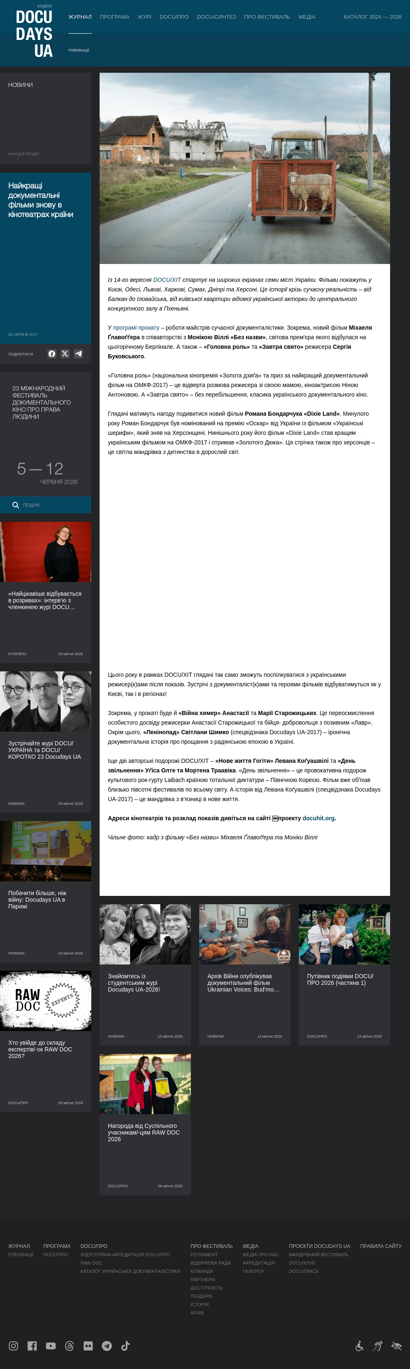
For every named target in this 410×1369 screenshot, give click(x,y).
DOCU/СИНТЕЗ (216, 17)
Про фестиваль (267, 17)
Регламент (204, 1254)
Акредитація (259, 1262)
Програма (114, 17)
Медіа (306, 17)
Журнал (80, 17)
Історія (199, 1304)
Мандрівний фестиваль (318, 1254)
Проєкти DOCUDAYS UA (319, 1246)
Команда (201, 1271)
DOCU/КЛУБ (302, 1262)
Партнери (202, 1279)
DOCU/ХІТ (167, 279)
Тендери (201, 1296)
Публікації (78, 50)
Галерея (253, 1271)
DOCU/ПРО (174, 17)
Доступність (206, 1287)
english (44, 5)
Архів (197, 1312)
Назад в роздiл (23, 154)
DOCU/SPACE (304, 1271)
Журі (144, 17)
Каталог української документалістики (131, 1271)
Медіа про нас (261, 1254)
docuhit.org (318, 818)
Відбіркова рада (210, 1262)
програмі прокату (136, 327)
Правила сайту (381, 1246)
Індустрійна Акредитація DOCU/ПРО (125, 1254)
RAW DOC (91, 1262)
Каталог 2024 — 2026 (373, 17)
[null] (51, 353)
